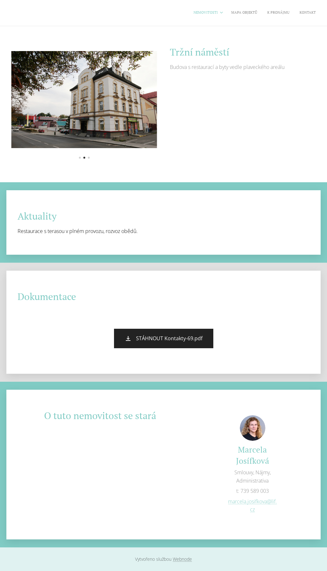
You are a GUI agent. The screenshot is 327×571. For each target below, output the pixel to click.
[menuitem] (285, 13)
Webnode (182, 559)
